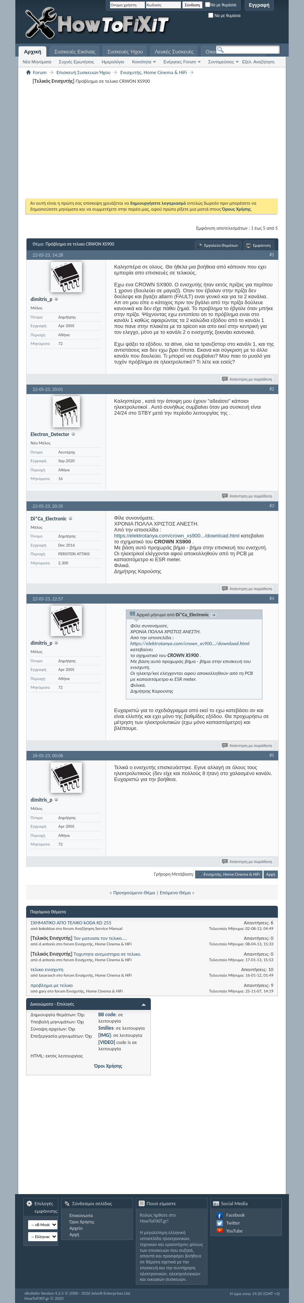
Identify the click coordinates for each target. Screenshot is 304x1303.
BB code (106, 1014)
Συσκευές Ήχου (125, 52)
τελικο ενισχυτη (46, 969)
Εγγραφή (259, 5)
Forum (39, 72)
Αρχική (32, 52)
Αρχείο (75, 1228)
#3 (272, 506)
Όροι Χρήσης (108, 1066)
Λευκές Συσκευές (174, 52)
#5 (272, 755)
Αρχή (271, 874)
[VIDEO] (106, 1042)
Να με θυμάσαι (220, 5)
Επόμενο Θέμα (175, 892)
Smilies (105, 1028)
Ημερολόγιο (113, 61)
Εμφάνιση (262, 245)
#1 (272, 254)
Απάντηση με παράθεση (247, 379)
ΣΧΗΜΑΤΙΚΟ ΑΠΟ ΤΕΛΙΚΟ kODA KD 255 (70, 923)
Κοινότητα (141, 61)
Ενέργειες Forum (179, 61)
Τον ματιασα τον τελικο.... (100, 938)
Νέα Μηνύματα (37, 61)
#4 (272, 598)
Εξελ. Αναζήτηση (258, 61)
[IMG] (104, 1035)
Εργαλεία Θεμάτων (221, 245)
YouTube (234, 1231)
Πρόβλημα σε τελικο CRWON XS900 (80, 244)
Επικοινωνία (81, 1215)
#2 (272, 389)
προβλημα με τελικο (51, 985)
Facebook (235, 1215)
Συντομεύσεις (221, 61)
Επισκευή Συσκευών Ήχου (83, 72)
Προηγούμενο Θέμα (134, 892)
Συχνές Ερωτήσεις (76, 61)
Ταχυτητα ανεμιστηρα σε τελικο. (107, 954)
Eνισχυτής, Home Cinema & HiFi (153, 72)
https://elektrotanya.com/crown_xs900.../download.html (176, 536)
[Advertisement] (181, 24)
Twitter (233, 1223)
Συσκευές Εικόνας (74, 52)
